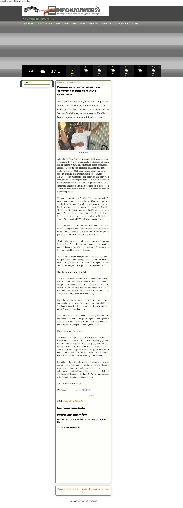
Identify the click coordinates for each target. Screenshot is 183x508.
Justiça (58, 23)
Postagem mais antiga (99, 489)
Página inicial (28, 23)
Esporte (82, 23)
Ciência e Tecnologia (121, 23)
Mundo (66, 23)
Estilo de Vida (93, 23)
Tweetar (91, 396)
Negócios (135, 23)
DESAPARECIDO (76, 401)
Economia (48, 23)
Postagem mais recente (67, 489)
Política (39, 23)
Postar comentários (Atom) (86, 501)
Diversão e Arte (106, 23)
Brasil (74, 23)
